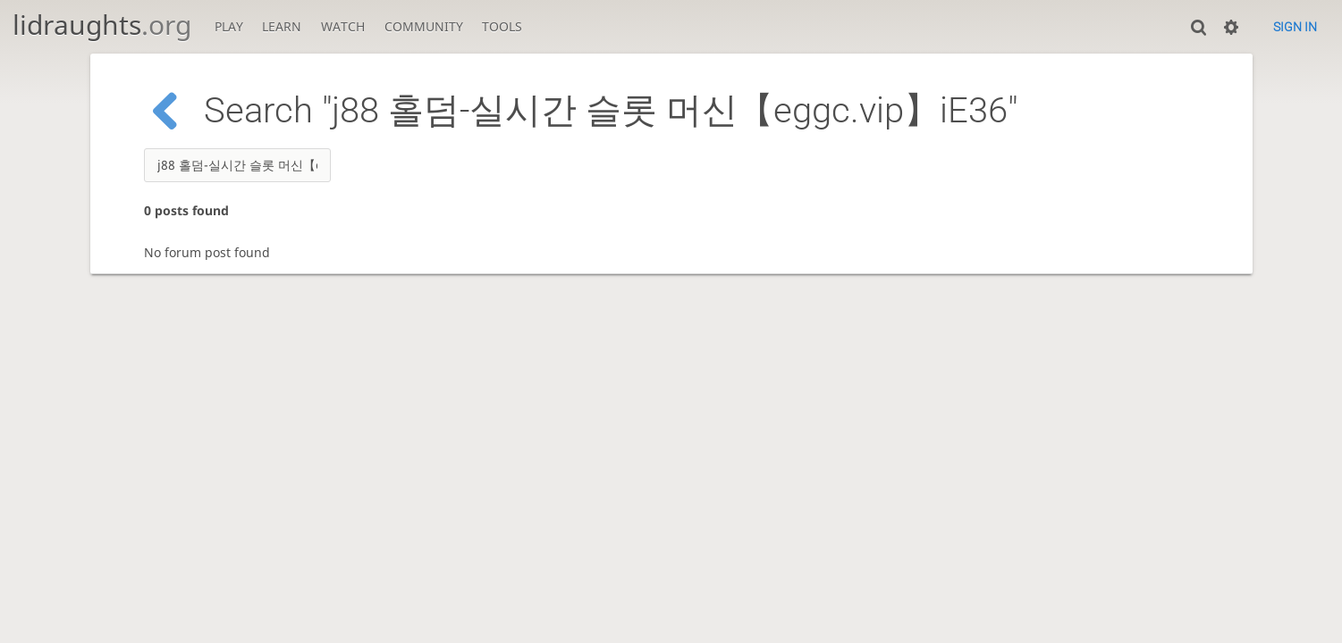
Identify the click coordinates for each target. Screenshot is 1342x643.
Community (423, 26)
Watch (343, 26)
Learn (281, 26)
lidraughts (102, 24)
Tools (502, 26)
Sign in (1295, 27)
